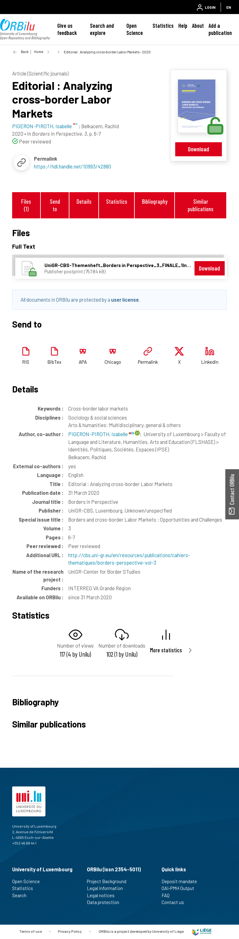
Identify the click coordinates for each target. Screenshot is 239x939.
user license (125, 299)
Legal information (107, 888)
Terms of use (30, 931)
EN (228, 7)
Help (182, 25)
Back (25, 52)
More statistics (166, 650)
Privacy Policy (70, 931)
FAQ (168, 895)
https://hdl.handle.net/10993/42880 (72, 166)
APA (83, 362)
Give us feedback (67, 29)
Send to (55, 205)
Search (22, 895)
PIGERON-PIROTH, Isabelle (101, 434)
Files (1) (26, 205)
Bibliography (154, 201)
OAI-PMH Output (180, 888)
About (198, 25)
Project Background (109, 881)
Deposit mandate (182, 881)
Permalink (148, 362)
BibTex (54, 362)
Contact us (175, 902)
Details (84, 201)
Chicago (113, 362)
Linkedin (209, 362)
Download (198, 149)
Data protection (105, 902)
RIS (25, 362)
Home (38, 52)
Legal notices (103, 895)
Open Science (134, 29)
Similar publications (200, 205)
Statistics (163, 25)
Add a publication (220, 29)
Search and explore (102, 29)
